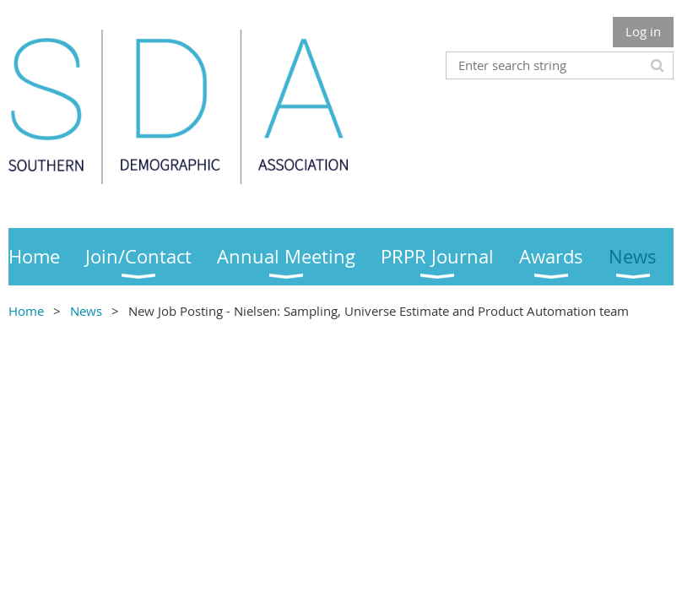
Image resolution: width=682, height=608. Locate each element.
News (86, 310)
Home (26, 310)
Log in (643, 31)
